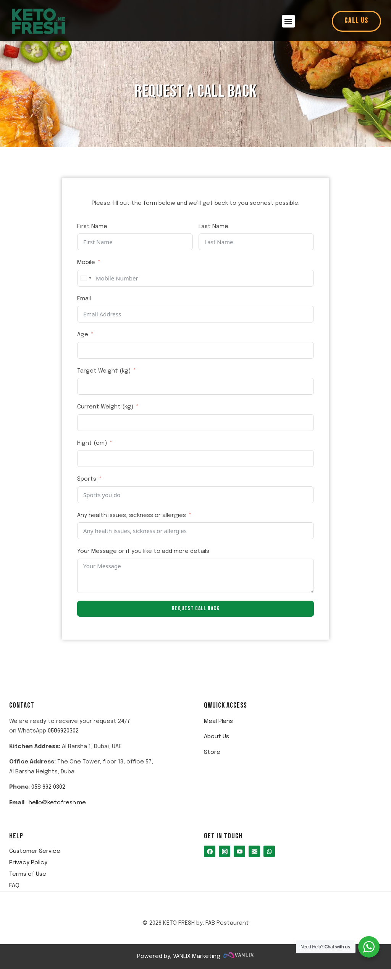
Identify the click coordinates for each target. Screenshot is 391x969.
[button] (288, 21)
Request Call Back (196, 608)
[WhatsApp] (269, 851)
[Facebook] (209, 851)
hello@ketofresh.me (57, 803)
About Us (216, 737)
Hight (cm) (92, 443)
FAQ (14, 886)
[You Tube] (239, 851)
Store (212, 752)
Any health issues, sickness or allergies (131, 515)
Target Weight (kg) (104, 371)
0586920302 (63, 731)
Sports (86, 479)
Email (84, 299)
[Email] (254, 851)
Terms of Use (27, 874)
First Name (92, 227)
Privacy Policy (28, 863)
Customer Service (34, 851)
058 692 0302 (48, 787)
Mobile (86, 262)
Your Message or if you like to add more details (143, 551)
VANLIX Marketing (196, 956)
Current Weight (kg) (105, 407)
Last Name (213, 227)
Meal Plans (218, 721)
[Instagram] (224, 851)
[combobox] (86, 278)
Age (82, 335)
